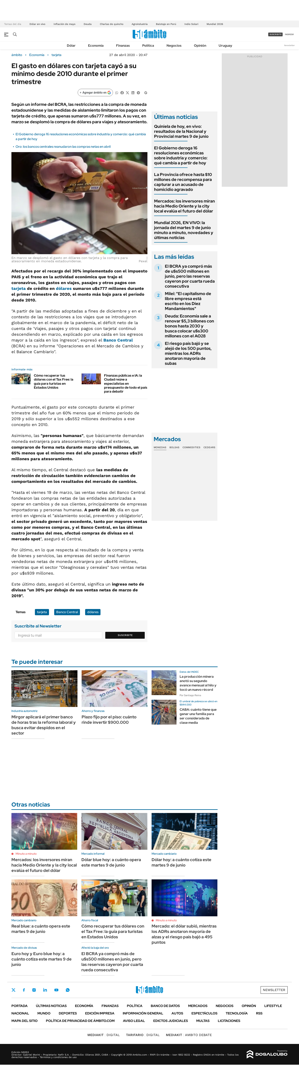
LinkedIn (45, 990)
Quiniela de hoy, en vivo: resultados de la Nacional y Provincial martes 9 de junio (181, 131)
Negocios (174, 45)
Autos (177, 1013)
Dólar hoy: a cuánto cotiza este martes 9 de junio (181, 862)
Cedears (209, 447)
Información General (143, 1013)
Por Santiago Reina (190, 695)
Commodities (191, 447)
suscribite (276, 34)
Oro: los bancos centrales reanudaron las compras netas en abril (63, 146)
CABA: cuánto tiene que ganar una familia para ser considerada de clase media (198, 716)
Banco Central (118, 340)
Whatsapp (68, 990)
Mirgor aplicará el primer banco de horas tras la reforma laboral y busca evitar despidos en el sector (43, 725)
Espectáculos (204, 1013)
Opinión (200, 45)
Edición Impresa (99, 1013)
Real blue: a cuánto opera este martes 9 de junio (40, 928)
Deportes (68, 1013)
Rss (259, 1013)
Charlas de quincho (111, 24)
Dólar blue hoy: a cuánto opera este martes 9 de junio (111, 862)
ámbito (16, 55)
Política (148, 45)
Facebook (24, 990)
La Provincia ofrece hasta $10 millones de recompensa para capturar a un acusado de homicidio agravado (183, 182)
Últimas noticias (51, 1006)
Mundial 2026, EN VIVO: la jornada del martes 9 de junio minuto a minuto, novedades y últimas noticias (183, 230)
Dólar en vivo (37, 24)
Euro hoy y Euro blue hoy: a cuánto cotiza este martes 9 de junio (41, 959)
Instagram (34, 990)
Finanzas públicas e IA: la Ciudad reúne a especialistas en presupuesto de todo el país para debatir (125, 383)
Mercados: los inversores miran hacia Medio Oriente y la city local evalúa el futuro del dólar (184, 206)
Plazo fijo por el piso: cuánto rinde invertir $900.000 (109, 719)
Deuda (88, 24)
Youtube (56, 990)
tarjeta (56, 55)
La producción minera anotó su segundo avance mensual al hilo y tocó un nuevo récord (198, 683)
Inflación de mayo (64, 24)
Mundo (43, 1013)
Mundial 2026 (215, 24)
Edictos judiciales (170, 1021)
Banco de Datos (165, 1006)
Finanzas (123, 45)
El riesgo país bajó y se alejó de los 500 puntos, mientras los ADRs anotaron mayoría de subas (188, 353)
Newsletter (289, 45)
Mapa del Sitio (24, 1021)
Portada (19, 1006)
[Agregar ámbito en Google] (95, 92)
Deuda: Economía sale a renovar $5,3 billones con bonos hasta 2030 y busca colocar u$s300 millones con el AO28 (189, 326)
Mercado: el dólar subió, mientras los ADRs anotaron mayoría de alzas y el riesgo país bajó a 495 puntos (184, 934)
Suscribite (125, 635)
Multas (203, 1021)
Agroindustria (140, 24)
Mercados (197, 1006)
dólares (64, 288)
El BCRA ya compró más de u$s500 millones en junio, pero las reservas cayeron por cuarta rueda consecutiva (190, 276)
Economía (96, 45)
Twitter (13, 990)
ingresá (289, 34)
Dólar (71, 45)
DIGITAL (103, 1035)
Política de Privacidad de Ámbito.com (80, 1021)
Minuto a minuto (26, 854)
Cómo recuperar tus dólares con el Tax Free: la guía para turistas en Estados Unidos (53, 381)
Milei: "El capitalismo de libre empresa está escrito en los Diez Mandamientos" (188, 301)
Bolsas (174, 447)
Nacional (20, 1013)
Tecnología (237, 1013)
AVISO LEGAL (134, 1021)
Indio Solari (191, 24)
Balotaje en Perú (166, 24)
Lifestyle (273, 1006)
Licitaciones (229, 1021)
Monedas (160, 447)
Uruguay (225, 45)
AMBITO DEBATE (189, 1035)
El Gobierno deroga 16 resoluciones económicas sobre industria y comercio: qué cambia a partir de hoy (180, 155)
